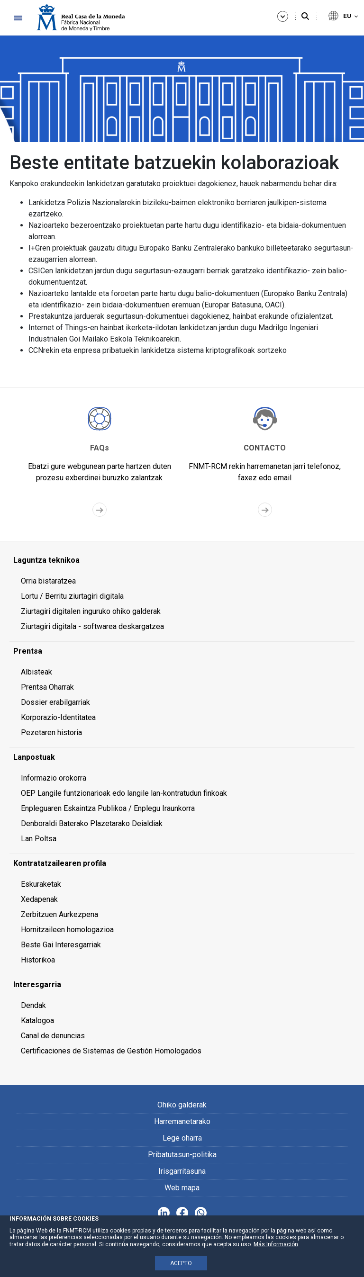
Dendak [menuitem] (33, 1005)
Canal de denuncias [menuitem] (53, 1035)
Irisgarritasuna (182, 1171)
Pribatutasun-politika (182, 1154)
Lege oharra (182, 1137)
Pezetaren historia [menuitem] (51, 732)
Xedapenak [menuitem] (39, 899)
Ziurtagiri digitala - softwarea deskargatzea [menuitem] (92, 626)
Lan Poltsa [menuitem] (38, 838)
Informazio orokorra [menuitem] (53, 777)
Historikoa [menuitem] (38, 959)
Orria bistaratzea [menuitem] (48, 580)
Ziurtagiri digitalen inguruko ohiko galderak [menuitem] (91, 611)
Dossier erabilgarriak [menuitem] (55, 702)
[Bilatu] (305, 16)
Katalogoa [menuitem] (37, 1020)
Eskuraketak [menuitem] (41, 884)
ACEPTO (181, 1263)
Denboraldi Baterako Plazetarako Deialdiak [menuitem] (92, 823)
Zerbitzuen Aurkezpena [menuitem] (59, 914)
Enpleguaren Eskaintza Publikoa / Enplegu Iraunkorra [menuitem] (108, 808)
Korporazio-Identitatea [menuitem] (58, 717)
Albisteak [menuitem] (36, 671)
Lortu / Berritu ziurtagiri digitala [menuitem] (72, 596)
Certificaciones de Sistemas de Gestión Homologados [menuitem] (111, 1050)
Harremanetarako (182, 1121)
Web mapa (182, 1187)
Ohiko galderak (182, 1104)
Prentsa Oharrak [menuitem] (47, 687)
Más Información (276, 1244)
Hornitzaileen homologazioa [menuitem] (67, 929)
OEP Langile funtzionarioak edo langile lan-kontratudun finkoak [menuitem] (124, 793)
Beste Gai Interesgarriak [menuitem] (61, 944)
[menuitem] (182, 560)
